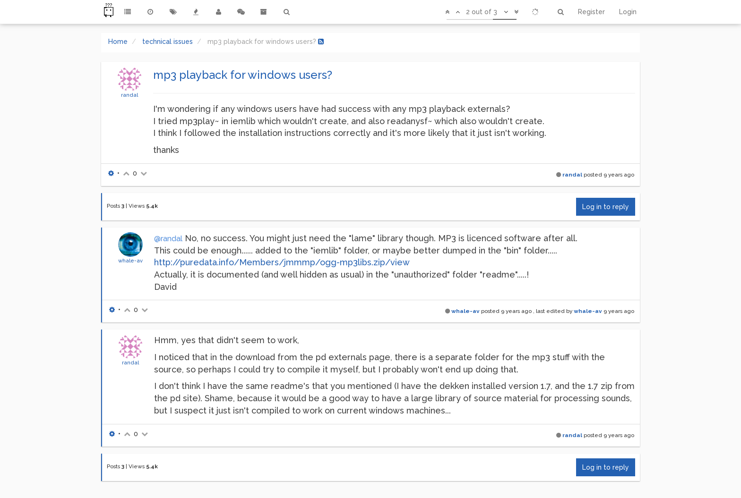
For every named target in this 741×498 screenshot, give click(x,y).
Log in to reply (605, 207)
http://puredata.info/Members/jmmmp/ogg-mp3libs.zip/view (282, 262)
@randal (168, 238)
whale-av (130, 260)
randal (129, 95)
